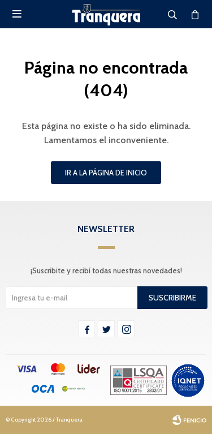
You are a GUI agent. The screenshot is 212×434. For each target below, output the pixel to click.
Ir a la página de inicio (106, 172)
